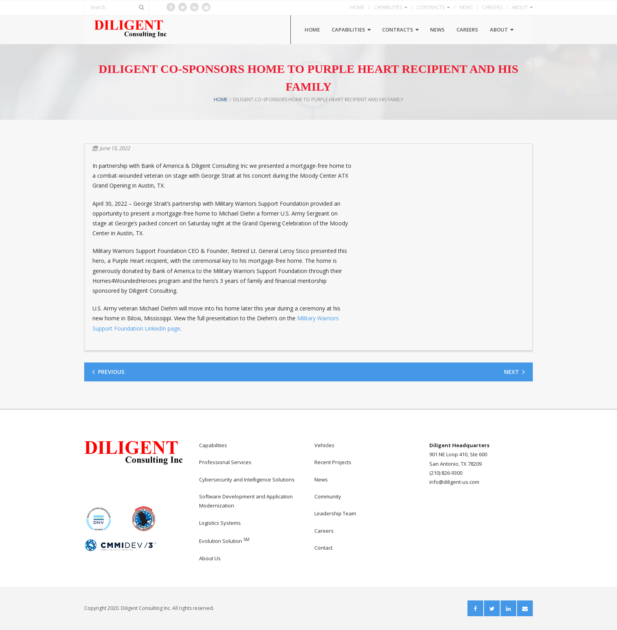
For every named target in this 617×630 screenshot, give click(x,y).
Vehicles (324, 445)
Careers (324, 530)
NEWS (466, 7)
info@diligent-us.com (454, 481)
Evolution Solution (224, 541)
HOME (357, 7)
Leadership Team (335, 513)
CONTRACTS (431, 7)
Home (220, 99)
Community (327, 496)
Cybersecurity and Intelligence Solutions (247, 479)
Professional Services (225, 462)
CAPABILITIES (388, 7)
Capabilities (213, 445)
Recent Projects (332, 462)
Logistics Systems (220, 522)
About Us (210, 558)
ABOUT (520, 7)
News (321, 479)
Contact (323, 547)
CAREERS (492, 7)
